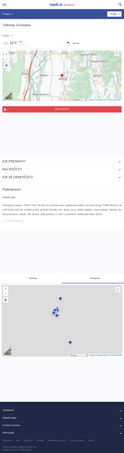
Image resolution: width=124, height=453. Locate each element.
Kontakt (40, 440)
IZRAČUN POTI (62, 109)
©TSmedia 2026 (114, 100)
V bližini (6, 35)
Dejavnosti (7, 440)
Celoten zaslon (116, 53)
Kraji (18, 440)
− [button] (6, 59)
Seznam (31, 278)
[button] (6, 65)
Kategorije (28, 440)
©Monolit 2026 (101, 100)
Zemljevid (93, 278)
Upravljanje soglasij (56, 440)
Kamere (76, 43)
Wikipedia (18, 220)
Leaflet (91, 100)
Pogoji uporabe (77, 440)
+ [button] (6, 54)
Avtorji (91, 440)
